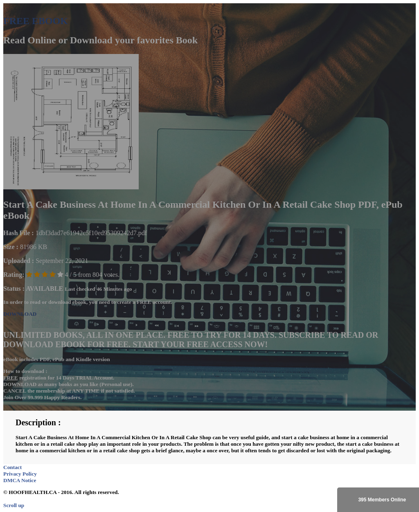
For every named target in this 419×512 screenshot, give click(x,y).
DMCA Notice (19, 480)
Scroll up (13, 505)
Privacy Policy (20, 474)
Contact (12, 467)
